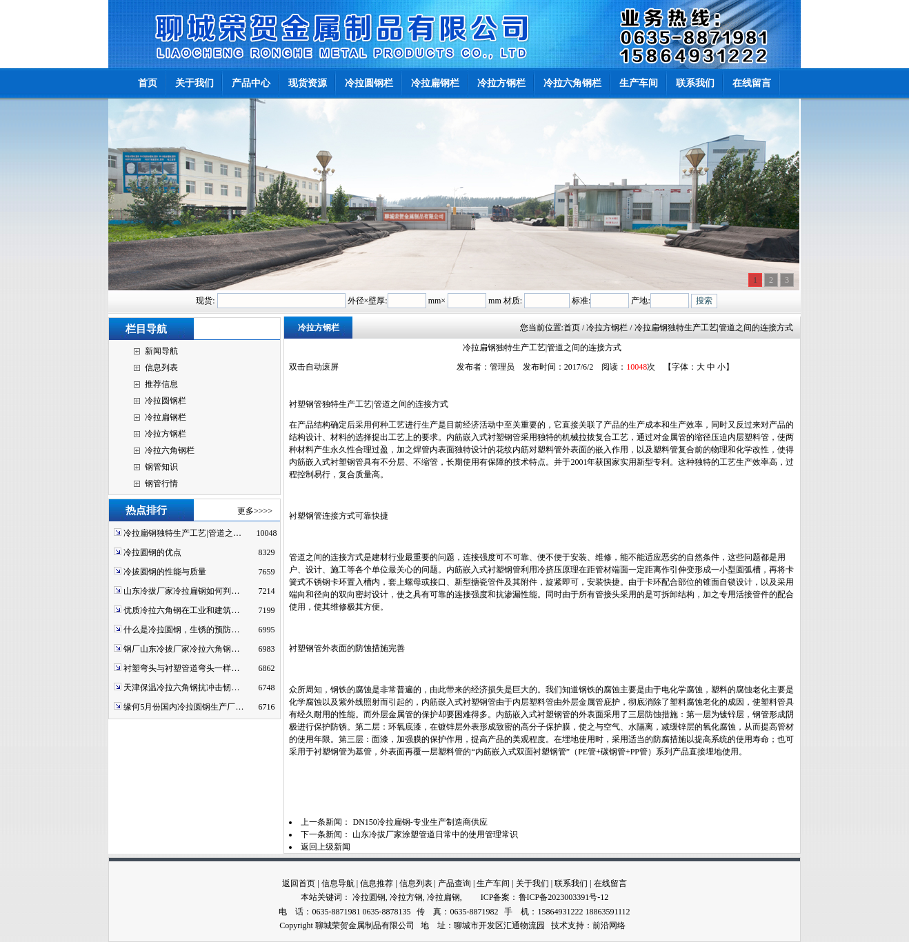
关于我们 (532, 883)
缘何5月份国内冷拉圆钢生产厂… (183, 707)
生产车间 (493, 883)
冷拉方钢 (406, 897)
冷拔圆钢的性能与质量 (164, 572)
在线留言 (610, 883)
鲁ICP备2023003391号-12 (564, 897)
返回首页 (298, 883)
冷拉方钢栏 (165, 434)
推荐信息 (161, 384)
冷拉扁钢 (443, 897)
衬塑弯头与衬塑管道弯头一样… (181, 668)
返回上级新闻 (325, 847)
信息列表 (161, 367)
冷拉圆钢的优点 (152, 552)
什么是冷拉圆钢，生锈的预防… (181, 629)
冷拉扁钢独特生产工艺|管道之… (182, 533)
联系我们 (571, 883)
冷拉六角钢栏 (169, 450)
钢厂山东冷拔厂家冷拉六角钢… (181, 649)
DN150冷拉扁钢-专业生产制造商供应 (419, 822)
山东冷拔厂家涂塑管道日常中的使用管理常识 (435, 834)
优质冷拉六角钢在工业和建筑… (181, 610)
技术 (559, 925)
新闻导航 (161, 351)
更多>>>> (254, 511)
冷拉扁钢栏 (165, 417)
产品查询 (454, 883)
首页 (571, 327)
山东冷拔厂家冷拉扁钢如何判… (181, 591)
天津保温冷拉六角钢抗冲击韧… (181, 687)
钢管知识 (161, 467)
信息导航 (337, 883)
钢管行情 (161, 483)
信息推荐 (376, 883)
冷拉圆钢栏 (165, 400)
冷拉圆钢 (369, 897)
